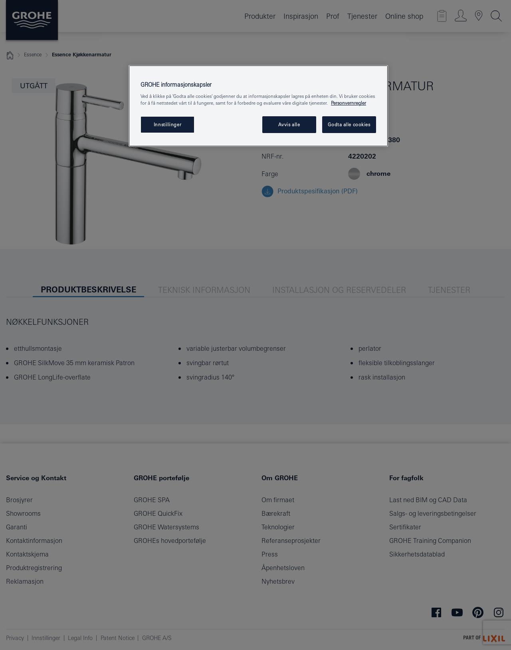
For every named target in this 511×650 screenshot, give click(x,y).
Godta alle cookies (349, 124)
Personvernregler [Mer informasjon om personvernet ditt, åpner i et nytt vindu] (348, 102)
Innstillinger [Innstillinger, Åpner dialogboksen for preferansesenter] (167, 124)
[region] (258, 106)
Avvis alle (289, 124)
